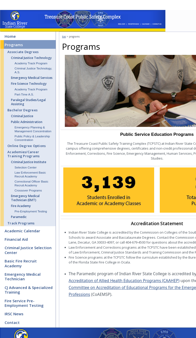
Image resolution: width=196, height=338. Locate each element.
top (64, 36)
